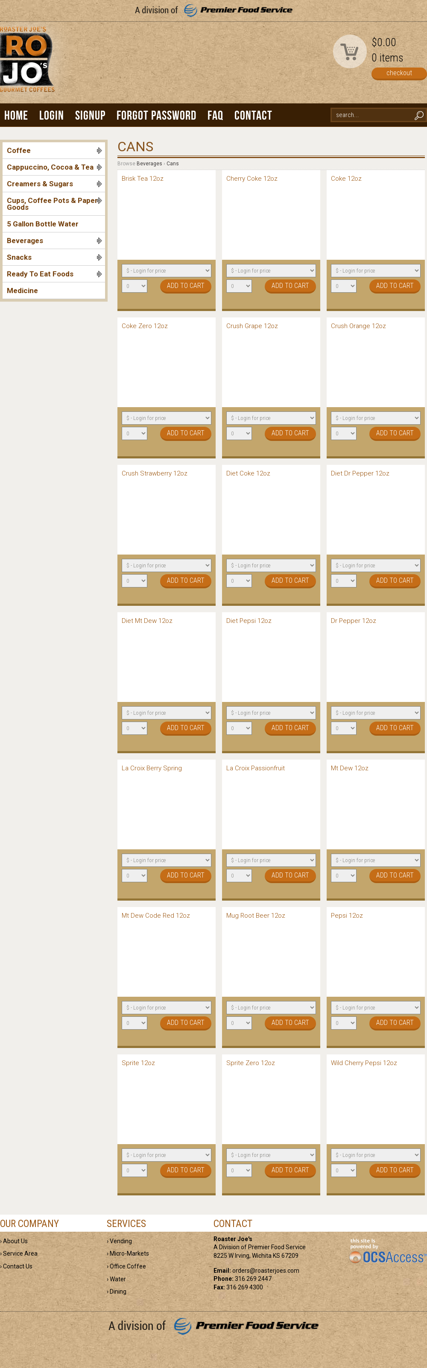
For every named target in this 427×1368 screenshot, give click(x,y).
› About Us (14, 1241)
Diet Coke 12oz (248, 473)
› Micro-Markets (128, 1253)
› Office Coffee (126, 1266)
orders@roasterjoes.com (265, 1270)
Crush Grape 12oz (252, 326)
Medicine (22, 290)
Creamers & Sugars (54, 183)
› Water (116, 1279)
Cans (173, 164)
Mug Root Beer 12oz (255, 915)
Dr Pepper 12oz (353, 621)
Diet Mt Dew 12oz (147, 621)
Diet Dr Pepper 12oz (360, 473)
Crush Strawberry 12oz (154, 473)
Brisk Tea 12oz (143, 178)
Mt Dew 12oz (350, 768)
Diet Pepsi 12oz (249, 621)
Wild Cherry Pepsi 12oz (364, 1063)
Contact (253, 115)
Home (16, 115)
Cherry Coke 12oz (252, 178)
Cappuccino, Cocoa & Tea (54, 167)
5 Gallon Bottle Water (43, 224)
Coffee (54, 150)
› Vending (119, 1241)
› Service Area (19, 1253)
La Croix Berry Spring (152, 768)
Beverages (54, 240)
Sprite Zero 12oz (250, 1063)
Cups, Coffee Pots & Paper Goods (54, 203)
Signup (90, 115)
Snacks (54, 257)
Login (51, 115)
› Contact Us (16, 1266)
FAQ (215, 115)
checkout (399, 73)
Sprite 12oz (138, 1063)
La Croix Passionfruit (255, 768)
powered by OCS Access (387, 1251)
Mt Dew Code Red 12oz (156, 915)
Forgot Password (156, 115)
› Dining (116, 1291)
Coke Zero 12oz (145, 326)
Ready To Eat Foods (54, 274)
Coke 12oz (346, 178)
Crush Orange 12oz (358, 326)
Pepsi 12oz (347, 915)
